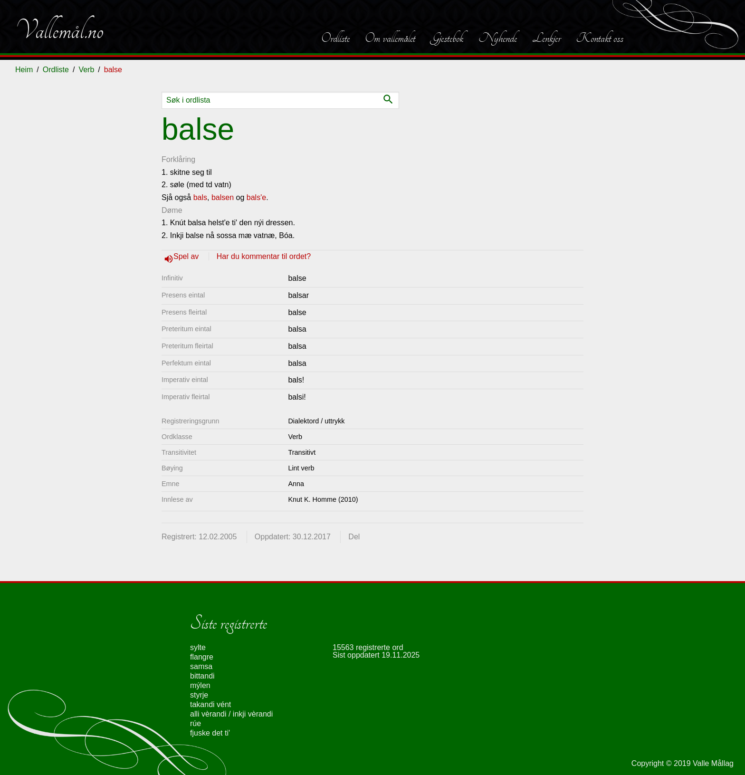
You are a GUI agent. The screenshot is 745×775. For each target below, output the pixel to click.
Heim (24, 70)
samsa (201, 666)
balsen (222, 197)
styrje (199, 695)
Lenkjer (546, 38)
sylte (198, 647)
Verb (86, 70)
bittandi (202, 676)
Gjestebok (446, 38)
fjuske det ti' (210, 733)
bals (200, 197)
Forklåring (178, 159)
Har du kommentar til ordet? (264, 256)
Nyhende (497, 38)
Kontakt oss (599, 38)
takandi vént (210, 704)
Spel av (187, 256)
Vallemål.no (59, 30)
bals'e (256, 197)
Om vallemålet (390, 38)
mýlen (200, 685)
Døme (172, 210)
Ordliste (335, 38)
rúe (195, 723)
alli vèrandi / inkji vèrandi (231, 714)
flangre (201, 657)
